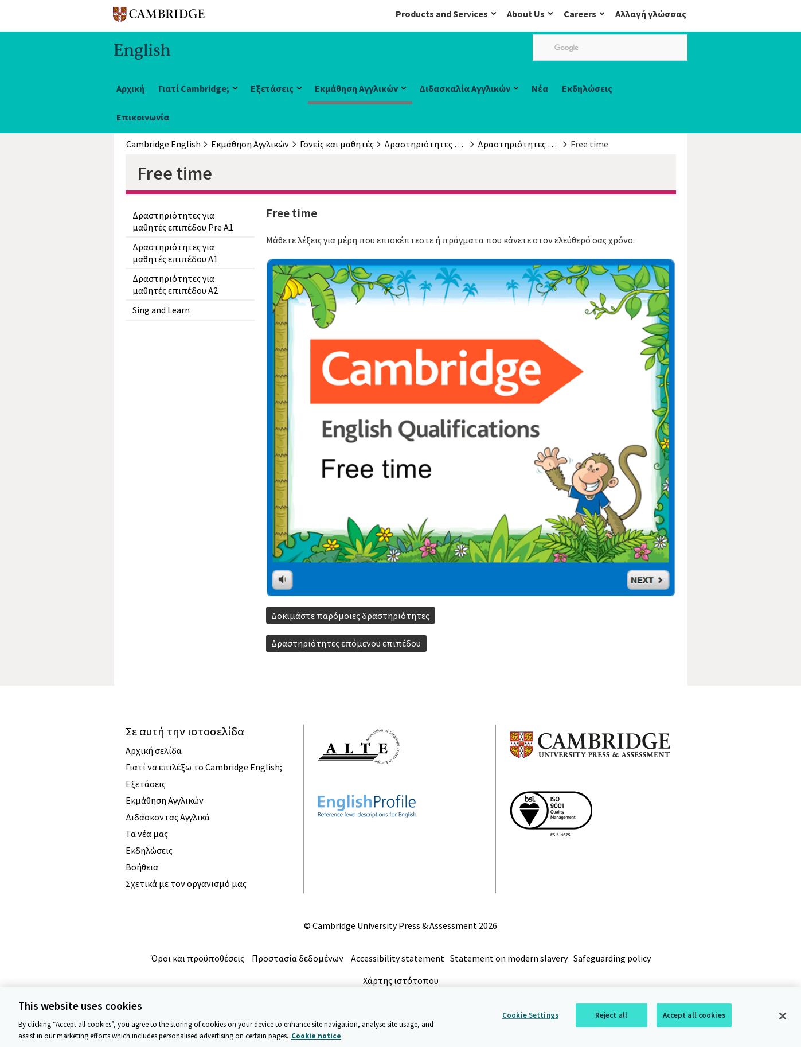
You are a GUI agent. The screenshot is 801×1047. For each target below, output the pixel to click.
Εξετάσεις (272, 88)
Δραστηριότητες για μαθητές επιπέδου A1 (175, 252)
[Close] (782, 1020)
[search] (610, 47)
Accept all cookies (694, 1020)
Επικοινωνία (142, 117)
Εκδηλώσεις (587, 88)
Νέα (540, 88)
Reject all (611, 1020)
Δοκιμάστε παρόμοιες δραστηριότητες (350, 615)
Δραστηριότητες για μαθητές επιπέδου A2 (175, 284)
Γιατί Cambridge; (193, 88)
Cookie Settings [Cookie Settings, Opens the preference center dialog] (530, 1020)
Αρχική (130, 88)
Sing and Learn (161, 310)
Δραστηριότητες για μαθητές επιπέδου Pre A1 (182, 220)
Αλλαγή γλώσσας (650, 14)
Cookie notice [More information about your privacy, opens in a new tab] (316, 1040)
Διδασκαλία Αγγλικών (464, 88)
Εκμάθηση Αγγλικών (356, 88)
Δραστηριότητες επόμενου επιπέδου (346, 643)
